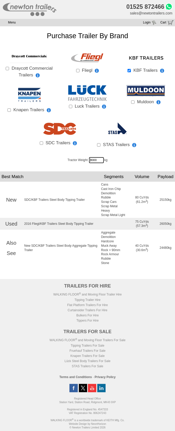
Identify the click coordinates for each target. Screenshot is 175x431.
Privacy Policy (105, 377)
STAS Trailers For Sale (87, 366)
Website (78, 423)
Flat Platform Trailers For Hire (87, 305)
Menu (12, 22)
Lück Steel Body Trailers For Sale (87, 361)
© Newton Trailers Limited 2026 (87, 427)
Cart (163, 22)
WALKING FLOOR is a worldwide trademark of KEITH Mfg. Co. (87, 420)
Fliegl (90, 70)
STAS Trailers (119, 144)
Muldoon (149, 101)
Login (146, 22)
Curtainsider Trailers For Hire (87, 310)
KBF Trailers (148, 70)
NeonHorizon (98, 423)
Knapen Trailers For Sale (87, 356)
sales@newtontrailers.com (151, 13)
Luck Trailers (90, 106)
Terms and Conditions (75, 377)
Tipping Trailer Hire (88, 300)
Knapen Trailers (32, 109)
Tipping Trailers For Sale (87, 345)
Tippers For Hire (87, 320)
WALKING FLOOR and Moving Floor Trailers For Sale (87, 340)
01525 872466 (145, 6)
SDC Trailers (61, 142)
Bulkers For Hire (87, 315)
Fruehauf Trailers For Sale (87, 351)
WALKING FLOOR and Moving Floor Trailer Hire (87, 294)
